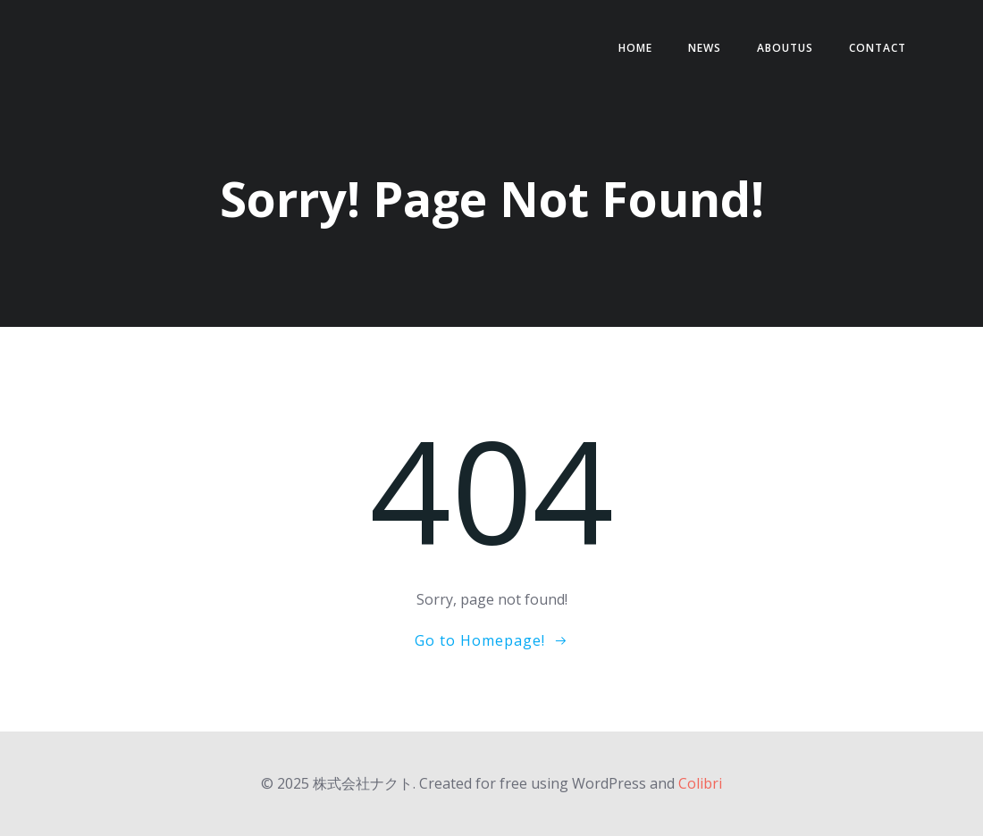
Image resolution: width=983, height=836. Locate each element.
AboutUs (785, 47)
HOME (635, 47)
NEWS (704, 47)
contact (877, 47)
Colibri (700, 783)
